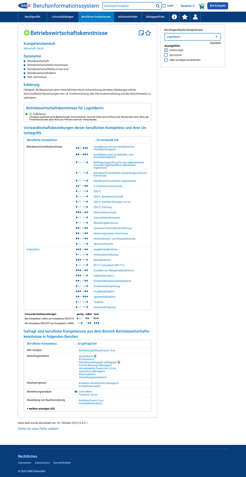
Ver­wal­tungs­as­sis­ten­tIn (93, 377)
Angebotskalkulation (106, 249)
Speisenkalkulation (104, 296)
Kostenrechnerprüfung (107, 286)
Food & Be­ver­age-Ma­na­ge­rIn (95, 365)
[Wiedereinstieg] (195, 17)
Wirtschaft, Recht (34, 48)
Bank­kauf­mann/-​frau (91, 400)
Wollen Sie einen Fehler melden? (38, 428)
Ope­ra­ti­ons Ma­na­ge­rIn (92, 371)
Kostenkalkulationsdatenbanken (112, 280)
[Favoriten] (148, 33)
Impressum (24, 462)
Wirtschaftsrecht (103, 243)
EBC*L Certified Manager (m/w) (112, 201)
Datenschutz (42, 462)
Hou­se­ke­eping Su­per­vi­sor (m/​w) (97, 368)
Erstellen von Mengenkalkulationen (114, 270)
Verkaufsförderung (105, 307)
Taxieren (98, 301)
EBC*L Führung (103, 207)
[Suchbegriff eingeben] (128, 6)
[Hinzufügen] (27, 31)
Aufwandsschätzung (106, 254)
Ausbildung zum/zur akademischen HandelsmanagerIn (114, 148)
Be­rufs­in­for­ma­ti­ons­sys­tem (66, 6)
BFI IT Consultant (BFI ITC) (109, 265)
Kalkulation (33, 249)
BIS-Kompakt (218, 5)
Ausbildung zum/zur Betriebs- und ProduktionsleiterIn (113, 156)
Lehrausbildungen (63, 16)
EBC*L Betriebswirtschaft (108, 196)
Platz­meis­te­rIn (87, 374)
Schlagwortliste (155, 16)
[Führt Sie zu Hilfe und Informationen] (174, 17)
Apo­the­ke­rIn (87, 356)
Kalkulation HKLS (104, 275)
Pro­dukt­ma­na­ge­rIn (90, 386)
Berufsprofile (32, 16)
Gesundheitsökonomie (107, 217)
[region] (87, 46)
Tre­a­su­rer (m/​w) (88, 394)
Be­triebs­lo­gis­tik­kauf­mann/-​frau (97, 350)
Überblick (215, 51)
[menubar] (123, 17)
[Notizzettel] (142, 33)
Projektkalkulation (104, 291)
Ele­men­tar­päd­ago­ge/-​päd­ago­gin (99, 362)
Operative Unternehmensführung (113, 228)
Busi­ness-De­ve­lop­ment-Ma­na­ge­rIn (99, 383)
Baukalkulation (102, 259)
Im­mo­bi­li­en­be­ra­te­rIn (90, 403)
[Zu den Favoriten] (185, 17)
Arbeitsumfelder (128, 16)
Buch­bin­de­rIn (86, 359)
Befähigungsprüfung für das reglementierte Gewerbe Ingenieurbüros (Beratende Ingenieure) (119, 165)
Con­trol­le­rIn (85, 391)
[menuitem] (32, 17)
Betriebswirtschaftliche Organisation (115, 180)
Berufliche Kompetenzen (96, 16)
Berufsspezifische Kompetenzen (183, 37)
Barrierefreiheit (62, 462)
